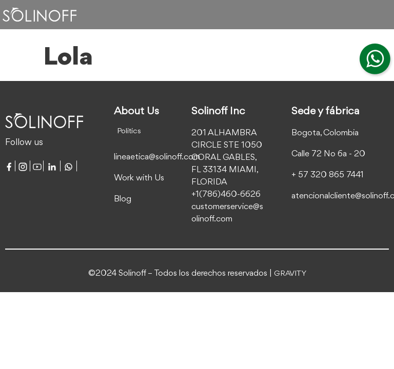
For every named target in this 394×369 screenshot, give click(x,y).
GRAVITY (290, 274)
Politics (129, 131)
